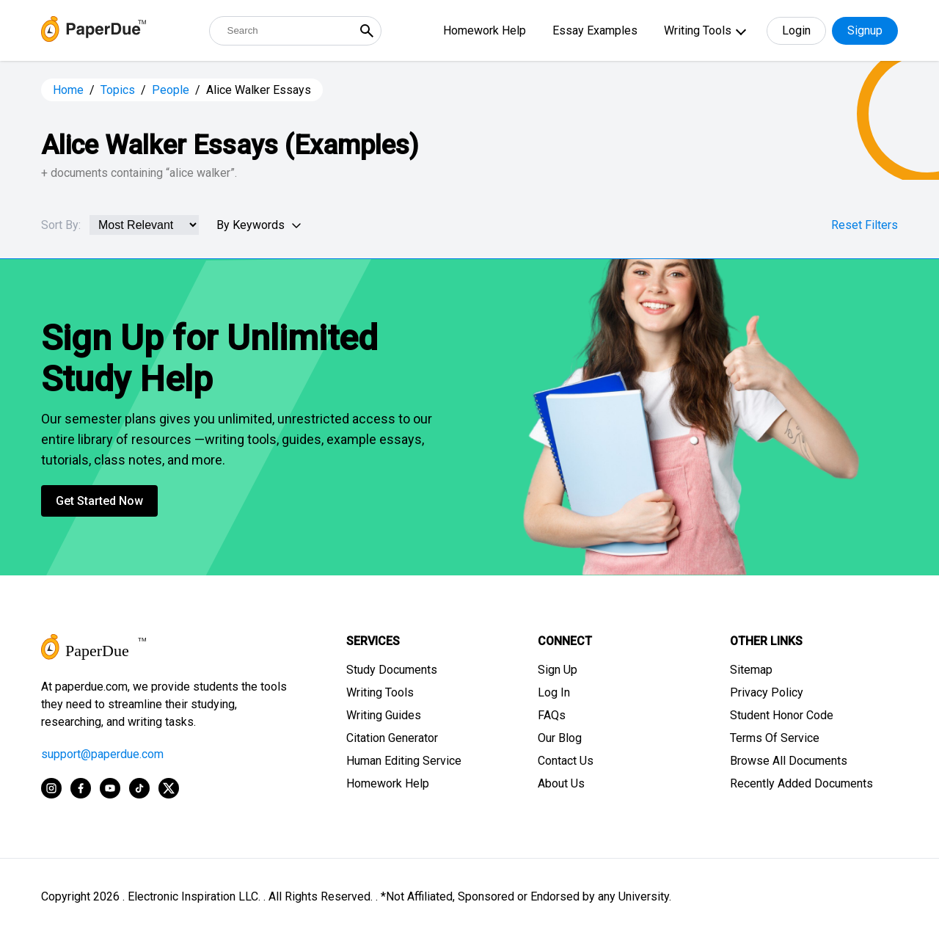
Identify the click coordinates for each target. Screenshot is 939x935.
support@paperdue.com (102, 754)
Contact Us (565, 761)
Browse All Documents (788, 761)
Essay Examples (594, 30)
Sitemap (751, 670)
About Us (561, 783)
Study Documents (391, 670)
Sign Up (557, 670)
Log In (554, 692)
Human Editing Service (403, 761)
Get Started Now (99, 501)
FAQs (552, 715)
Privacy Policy (766, 692)
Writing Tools (697, 30)
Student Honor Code (781, 715)
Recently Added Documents (801, 783)
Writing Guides (383, 715)
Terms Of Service (774, 738)
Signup (865, 30)
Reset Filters (864, 225)
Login (796, 30)
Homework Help (484, 30)
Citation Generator (392, 738)
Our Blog (560, 738)
